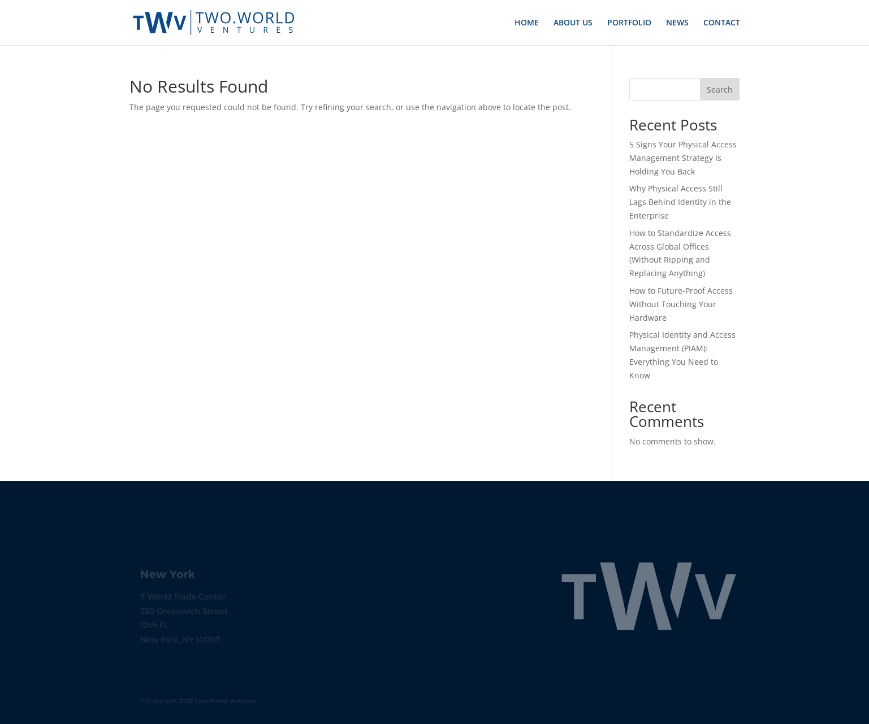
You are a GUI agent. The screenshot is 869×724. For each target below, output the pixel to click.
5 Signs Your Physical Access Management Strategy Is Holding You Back (683, 158)
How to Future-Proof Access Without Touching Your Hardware (681, 304)
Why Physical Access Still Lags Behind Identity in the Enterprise (680, 202)
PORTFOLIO (629, 23)
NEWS (677, 23)
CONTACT (721, 23)
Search (720, 89)
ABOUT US (573, 23)
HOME (527, 23)
